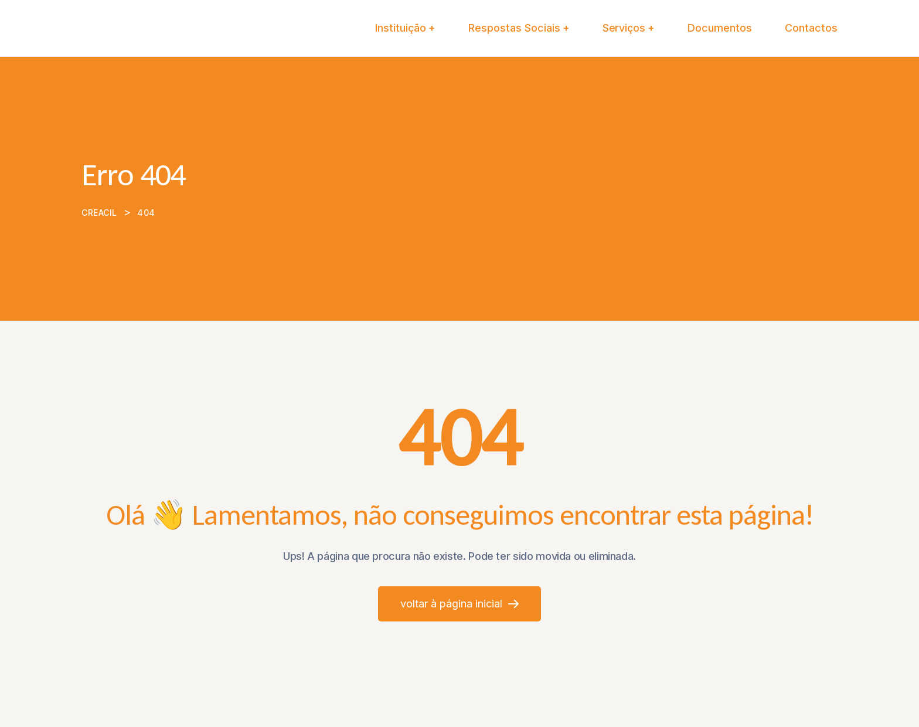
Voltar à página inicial (459, 603)
